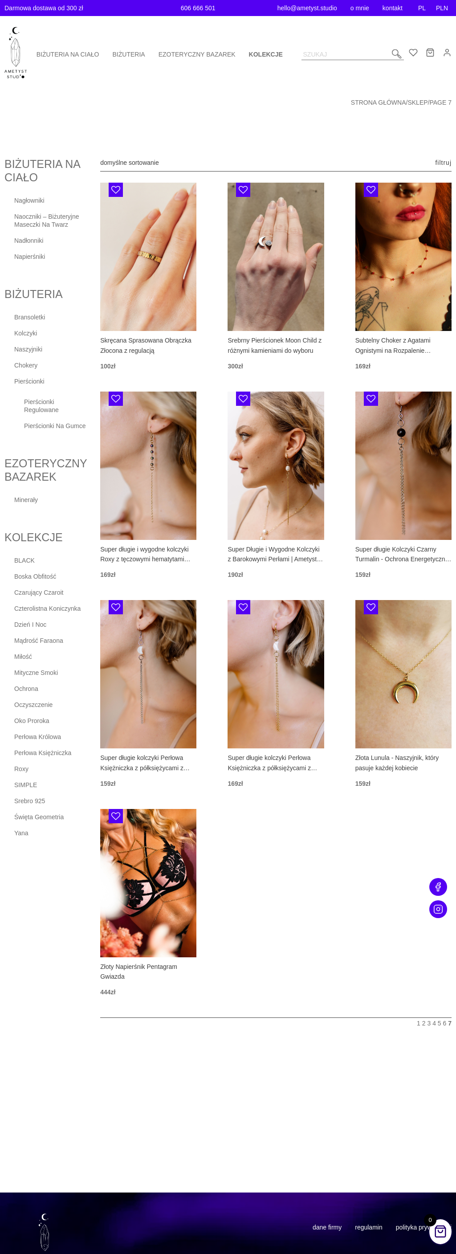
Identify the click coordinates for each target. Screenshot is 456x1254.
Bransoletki (29, 317)
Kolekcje (266, 54)
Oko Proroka (31, 720)
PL (422, 8)
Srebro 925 (29, 801)
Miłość (23, 656)
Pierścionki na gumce (55, 425)
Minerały (26, 499)
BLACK (24, 560)
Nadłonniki (28, 240)
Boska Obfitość (35, 576)
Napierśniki (29, 256)
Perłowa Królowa (37, 736)
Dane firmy (327, 1227)
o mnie (359, 8)
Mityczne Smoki (36, 672)
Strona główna (378, 102)
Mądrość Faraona (38, 640)
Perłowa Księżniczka (42, 752)
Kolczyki (25, 333)
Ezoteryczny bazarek (197, 54)
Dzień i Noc (30, 624)
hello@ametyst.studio (307, 8)
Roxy (21, 768)
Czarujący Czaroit (38, 592)
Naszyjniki (28, 349)
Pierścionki (29, 381)
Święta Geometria (39, 817)
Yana (21, 833)
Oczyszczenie (33, 704)
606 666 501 (198, 8)
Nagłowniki (29, 200)
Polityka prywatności (424, 1227)
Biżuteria (129, 54)
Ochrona (26, 688)
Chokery (25, 365)
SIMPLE (25, 784)
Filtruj (443, 162)
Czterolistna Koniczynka (47, 608)
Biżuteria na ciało (68, 54)
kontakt (393, 8)
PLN (442, 8)
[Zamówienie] (141, 162)
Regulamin (368, 1227)
